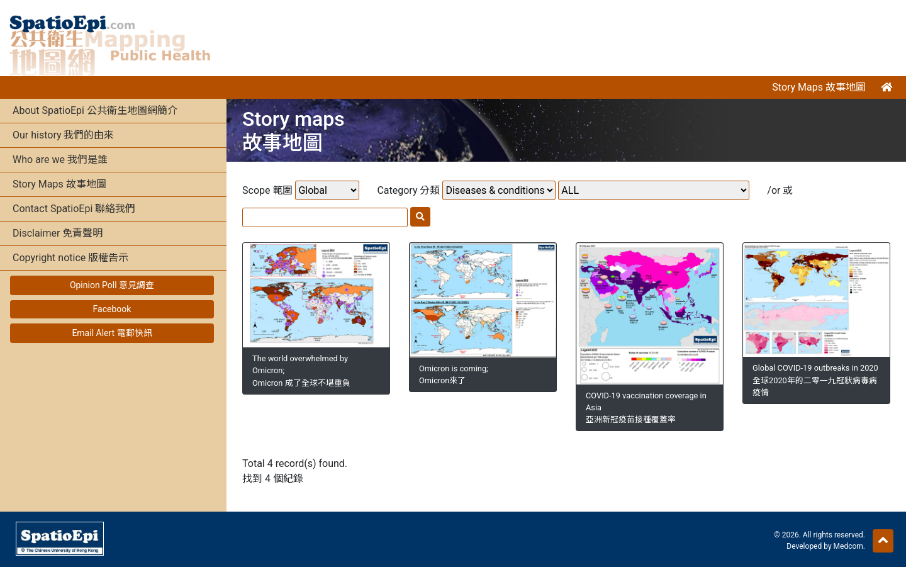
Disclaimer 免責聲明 (58, 233)
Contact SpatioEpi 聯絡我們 (74, 209)
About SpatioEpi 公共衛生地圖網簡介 (95, 110)
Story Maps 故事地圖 (819, 87)
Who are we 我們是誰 (60, 160)
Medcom (848, 546)
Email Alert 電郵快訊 (112, 333)
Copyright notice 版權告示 (70, 258)
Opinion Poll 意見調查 (112, 285)
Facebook (112, 309)
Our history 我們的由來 (63, 135)
